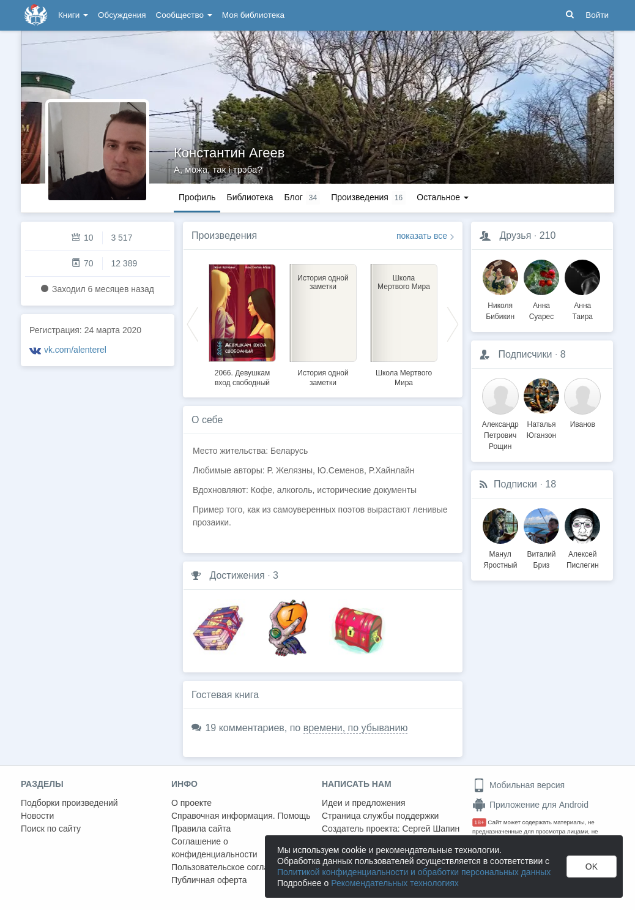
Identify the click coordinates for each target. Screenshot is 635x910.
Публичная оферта (209, 880)
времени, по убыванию (355, 728)
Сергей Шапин (430, 828)
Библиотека (249, 197)
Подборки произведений (69, 803)
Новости (37, 816)
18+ (479, 822)
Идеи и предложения (364, 803)
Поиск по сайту (51, 828)
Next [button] (453, 323)
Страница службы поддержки (380, 816)
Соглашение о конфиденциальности (214, 848)
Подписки (515, 484)
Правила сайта (201, 828)
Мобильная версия (518, 785)
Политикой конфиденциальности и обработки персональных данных (414, 872)
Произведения (224, 235)
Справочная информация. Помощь (241, 816)
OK (591, 866)
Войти (597, 15)
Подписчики (525, 354)
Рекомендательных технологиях (395, 883)
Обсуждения (122, 15)
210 (548, 235)
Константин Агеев (229, 152)
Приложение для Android (530, 804)
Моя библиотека (253, 15)
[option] (242, 323)
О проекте (191, 803)
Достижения (236, 575)
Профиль (197, 197)
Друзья (515, 235)
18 (550, 484)
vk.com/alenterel (75, 350)
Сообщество (184, 15)
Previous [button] (193, 323)
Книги (73, 15)
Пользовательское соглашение (233, 867)
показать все (421, 236)
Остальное (443, 197)
